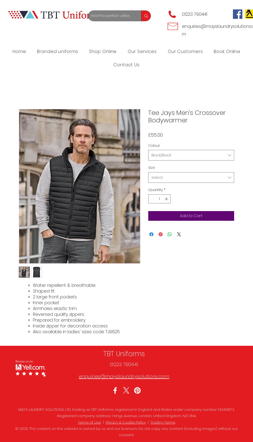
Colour (154, 145)
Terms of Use (89, 422)
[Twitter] (126, 390)
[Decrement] (152, 199)
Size (151, 167)
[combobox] (191, 155)
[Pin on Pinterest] (161, 234)
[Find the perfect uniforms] (111, 16)
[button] (142, 51)
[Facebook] (237, 14)
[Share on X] (179, 234)
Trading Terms (162, 422)
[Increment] (167, 199)
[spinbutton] (159, 199)
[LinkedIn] (137, 390)
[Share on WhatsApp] (170, 234)
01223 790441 (194, 14)
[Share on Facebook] (151, 234)
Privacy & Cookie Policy (126, 422)
